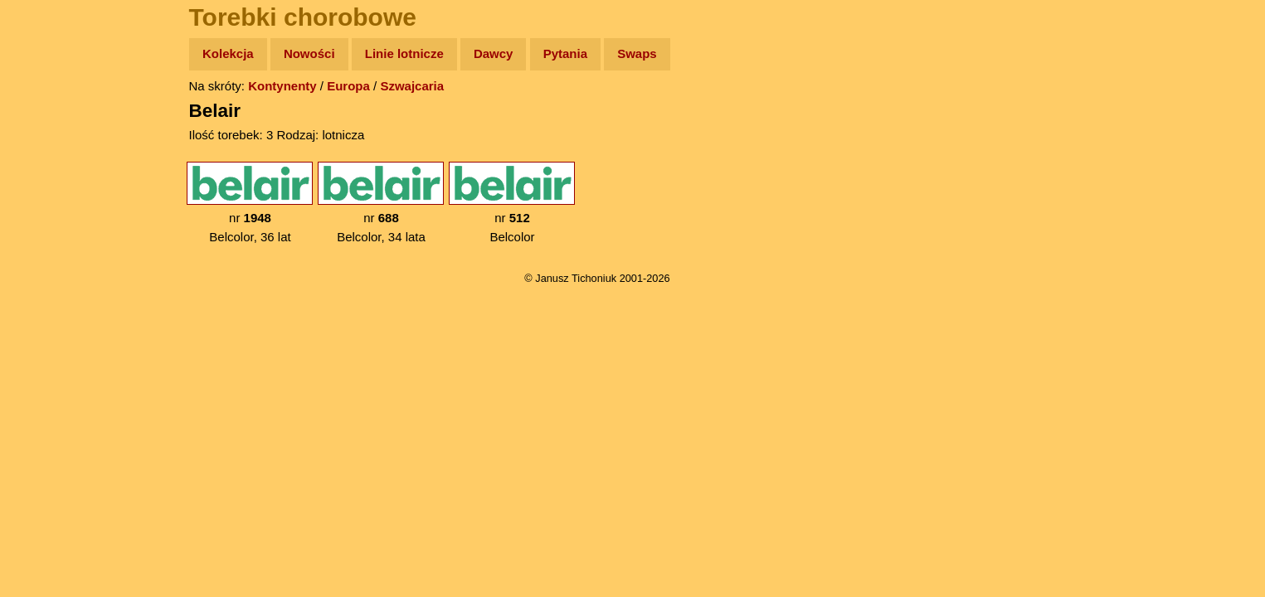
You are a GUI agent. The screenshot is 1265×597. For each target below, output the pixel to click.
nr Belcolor (512, 203)
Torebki (49, 342)
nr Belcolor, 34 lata (381, 203)
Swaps (637, 53)
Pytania (565, 53)
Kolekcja (228, 53)
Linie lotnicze (404, 53)
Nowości (309, 53)
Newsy (47, 182)
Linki (42, 310)
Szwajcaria (412, 86)
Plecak (47, 278)
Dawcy (493, 53)
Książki (49, 214)
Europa (348, 86)
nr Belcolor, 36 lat (250, 203)
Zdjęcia (49, 150)
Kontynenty (282, 86)
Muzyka (50, 246)
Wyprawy (55, 118)
